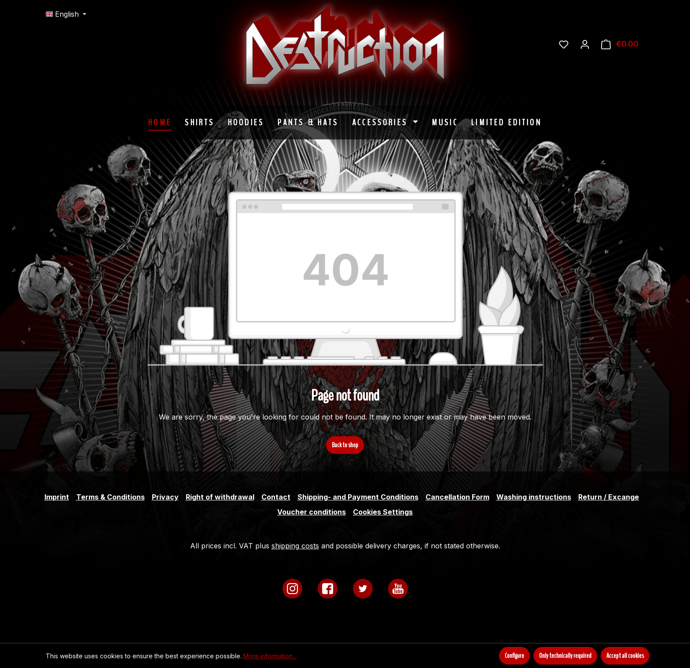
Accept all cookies (625, 656)
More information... (270, 656)
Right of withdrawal (220, 497)
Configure (514, 656)
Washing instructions (533, 497)
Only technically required (565, 656)
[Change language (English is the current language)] (66, 14)
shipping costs (295, 545)
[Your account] (584, 44)
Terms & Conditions (110, 497)
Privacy (165, 497)
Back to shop (345, 445)
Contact (275, 497)
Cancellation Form (457, 497)
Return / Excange (608, 497)
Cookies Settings (383, 511)
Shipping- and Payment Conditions (357, 497)
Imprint (56, 497)
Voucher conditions (311, 511)
